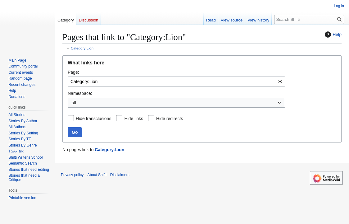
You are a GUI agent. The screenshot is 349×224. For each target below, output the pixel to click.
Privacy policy (72, 175)
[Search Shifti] (309, 19)
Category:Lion (82, 48)
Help (332, 34)
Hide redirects (169, 118)
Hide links (133, 118)
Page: (73, 72)
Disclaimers (119, 175)
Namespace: (80, 93)
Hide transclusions (93, 118)
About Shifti (96, 175)
